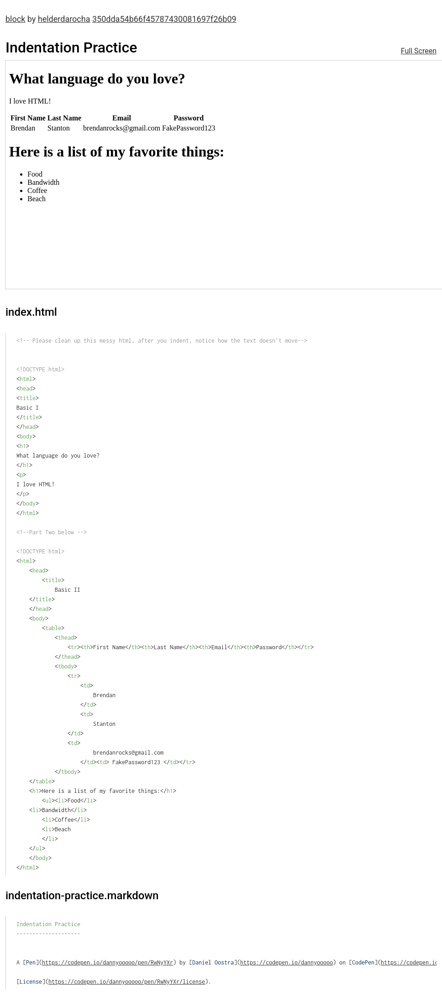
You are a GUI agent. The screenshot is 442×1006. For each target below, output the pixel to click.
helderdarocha (64, 19)
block (15, 19)
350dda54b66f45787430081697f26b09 (164, 19)
